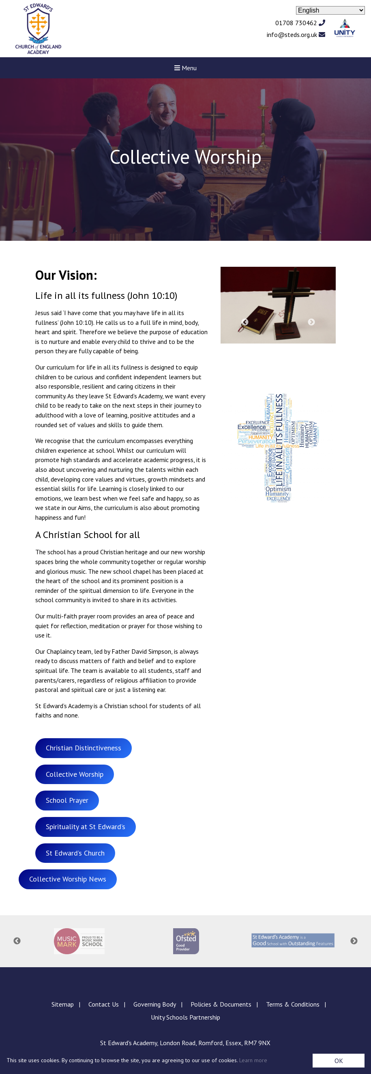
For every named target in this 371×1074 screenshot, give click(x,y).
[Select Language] (330, 10)
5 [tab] (298, 354)
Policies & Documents (221, 1004)
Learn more (253, 1060)
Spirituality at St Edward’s (85, 826)
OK (339, 1061)
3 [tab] (274, 354)
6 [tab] (311, 354)
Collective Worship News (67, 879)
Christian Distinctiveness (83, 747)
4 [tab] (286, 354)
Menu (185, 68)
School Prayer (67, 800)
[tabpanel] (278, 305)
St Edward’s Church (75, 853)
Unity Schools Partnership (185, 1017)
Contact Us (103, 1004)
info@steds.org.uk (296, 34)
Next (311, 322)
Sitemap (62, 1004)
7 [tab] (323, 354)
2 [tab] (262, 354)
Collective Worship (74, 774)
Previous (245, 322)
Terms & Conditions (293, 1004)
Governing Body (154, 1004)
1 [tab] (250, 354)
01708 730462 (300, 22)
